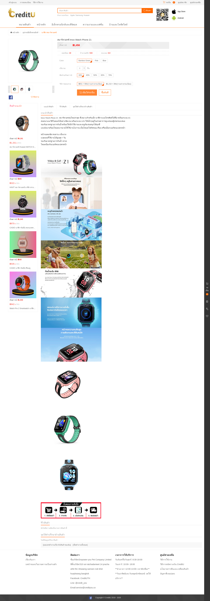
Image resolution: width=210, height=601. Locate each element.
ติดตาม (35, 97)
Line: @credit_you (78, 583)
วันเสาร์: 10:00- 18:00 (125, 564)
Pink (96, 61)
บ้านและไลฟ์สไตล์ (118, 24)
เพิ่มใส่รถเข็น (86, 92)
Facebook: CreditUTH (80, 578)
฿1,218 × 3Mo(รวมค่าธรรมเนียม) (118, 84)
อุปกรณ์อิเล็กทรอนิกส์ (30, 32)
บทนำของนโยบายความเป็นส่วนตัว (41, 564)
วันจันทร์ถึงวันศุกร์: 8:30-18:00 (128, 559)
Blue (104, 61)
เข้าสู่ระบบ (13, 2)
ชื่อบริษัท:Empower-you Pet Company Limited (90, 559)
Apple (72, 15)
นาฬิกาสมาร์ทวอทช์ (49, 32)
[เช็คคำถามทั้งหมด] (80, 545)
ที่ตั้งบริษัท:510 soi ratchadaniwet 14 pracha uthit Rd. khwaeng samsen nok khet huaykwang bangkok (89, 569)
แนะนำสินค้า (49, 107)
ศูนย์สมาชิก (182, 2)
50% (95, 75)
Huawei (86, 15)
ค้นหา (147, 10)
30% (80, 75)
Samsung (79, 15)
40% (88, 75)
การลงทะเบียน (25, 2)
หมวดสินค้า (25, 24)
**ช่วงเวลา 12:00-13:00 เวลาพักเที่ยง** (132, 569)
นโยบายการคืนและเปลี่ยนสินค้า (174, 569)
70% (110, 75)
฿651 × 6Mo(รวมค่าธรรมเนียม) (90, 84)
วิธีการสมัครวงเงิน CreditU (172, 564)
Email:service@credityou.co (83, 587)
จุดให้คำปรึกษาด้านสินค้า (82, 107)
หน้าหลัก (41, 24)
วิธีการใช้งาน (38, 2)
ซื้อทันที (104, 92)
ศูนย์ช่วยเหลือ (195, 2)
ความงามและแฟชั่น (93, 24)
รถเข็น (168, 2)
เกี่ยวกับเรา (30, 559)
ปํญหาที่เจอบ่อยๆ (167, 573)
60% (102, 75)
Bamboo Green (84, 61)
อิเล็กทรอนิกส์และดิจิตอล (64, 24)
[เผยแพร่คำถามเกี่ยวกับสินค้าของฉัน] (57, 545)
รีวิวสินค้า (63, 107)
